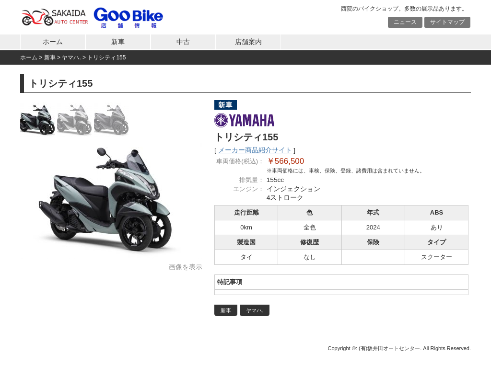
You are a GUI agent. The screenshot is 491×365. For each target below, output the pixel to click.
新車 (118, 42)
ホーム (53, 42)
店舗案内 (248, 42)
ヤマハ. (71, 57)
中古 (183, 42)
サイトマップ (447, 22)
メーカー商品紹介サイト (255, 150)
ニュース (405, 22)
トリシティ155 (106, 57)
